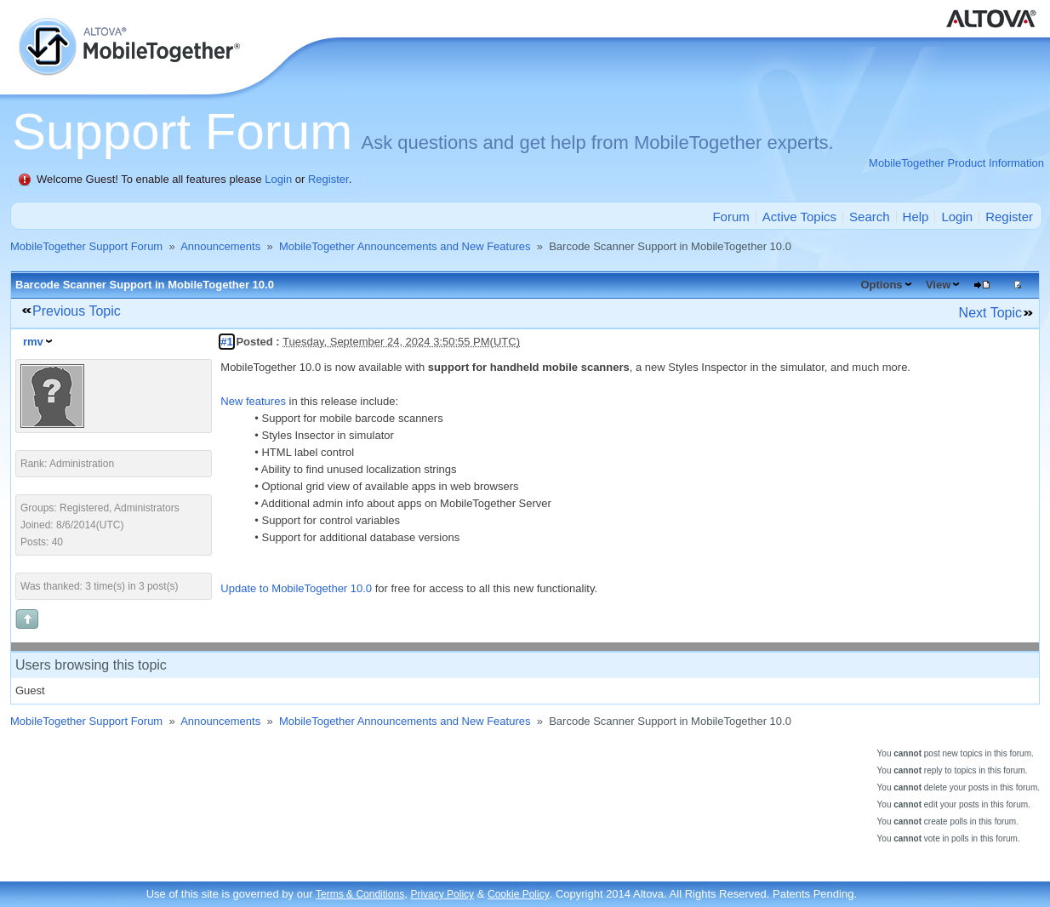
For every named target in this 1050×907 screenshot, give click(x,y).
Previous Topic (76, 311)
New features (253, 401)
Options (881, 284)
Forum (730, 216)
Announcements (220, 246)
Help (916, 216)
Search (869, 216)
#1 (226, 341)
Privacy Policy (442, 894)
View (938, 284)
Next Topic (990, 312)
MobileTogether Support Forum (86, 246)
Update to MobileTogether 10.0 (296, 588)
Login (278, 179)
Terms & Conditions (360, 894)
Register (328, 179)
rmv (33, 341)
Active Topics (799, 216)
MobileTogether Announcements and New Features (405, 246)
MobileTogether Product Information (956, 163)
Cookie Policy (519, 894)
